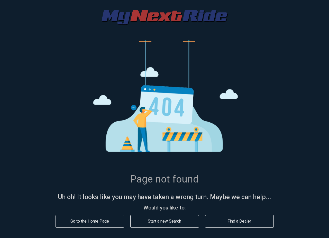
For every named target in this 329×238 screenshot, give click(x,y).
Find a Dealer (239, 221)
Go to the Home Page (89, 221)
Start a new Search (164, 221)
